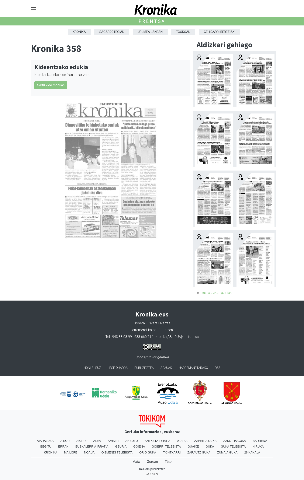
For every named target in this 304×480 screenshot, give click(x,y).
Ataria (182, 440)
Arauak (166, 368)
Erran (63, 446)
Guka (210, 446)
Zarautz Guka (198, 452)
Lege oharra (118, 368)
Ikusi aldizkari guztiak (216, 293)
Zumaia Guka (227, 452)
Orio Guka (147, 452)
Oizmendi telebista (117, 452)
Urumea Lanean (150, 32)
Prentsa (152, 21)
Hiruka (258, 446)
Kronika (79, 32)
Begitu (45, 446)
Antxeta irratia (157, 440)
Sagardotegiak (111, 32)
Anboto (131, 440)
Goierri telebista (166, 446)
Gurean (152, 461)
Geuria (121, 446)
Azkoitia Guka (234, 440)
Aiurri (81, 440)
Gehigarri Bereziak (219, 32)
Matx (136, 461)
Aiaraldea (45, 440)
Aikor (65, 440)
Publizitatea (144, 368)
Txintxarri (172, 452)
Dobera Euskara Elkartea (152, 323)
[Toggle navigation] (33, 9)
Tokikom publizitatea (152, 469)
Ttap (168, 461)
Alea (97, 440)
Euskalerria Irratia (91, 446)
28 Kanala (252, 452)
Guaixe (193, 446)
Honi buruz (92, 368)
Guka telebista (233, 446)
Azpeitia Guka (205, 440)
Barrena (260, 440)
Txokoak (183, 32)
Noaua (89, 452)
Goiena (139, 446)
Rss (218, 368)
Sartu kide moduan (51, 85)
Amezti (113, 440)
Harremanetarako (193, 368)
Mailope (70, 452)
